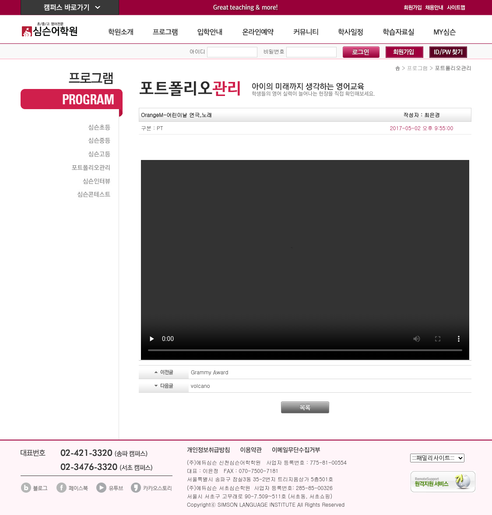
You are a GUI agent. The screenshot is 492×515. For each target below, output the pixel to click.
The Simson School (56, 29)
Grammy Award (209, 372)
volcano (200, 385)
